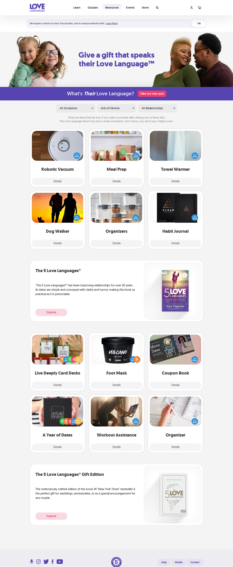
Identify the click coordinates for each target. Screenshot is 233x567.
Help (164, 562)
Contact (195, 562)
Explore (51, 312)
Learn (76, 7)
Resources (112, 7)
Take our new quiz (152, 94)
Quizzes (93, 7)
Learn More (112, 23)
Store (145, 7)
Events (130, 7)
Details (58, 181)
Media (178, 562)
